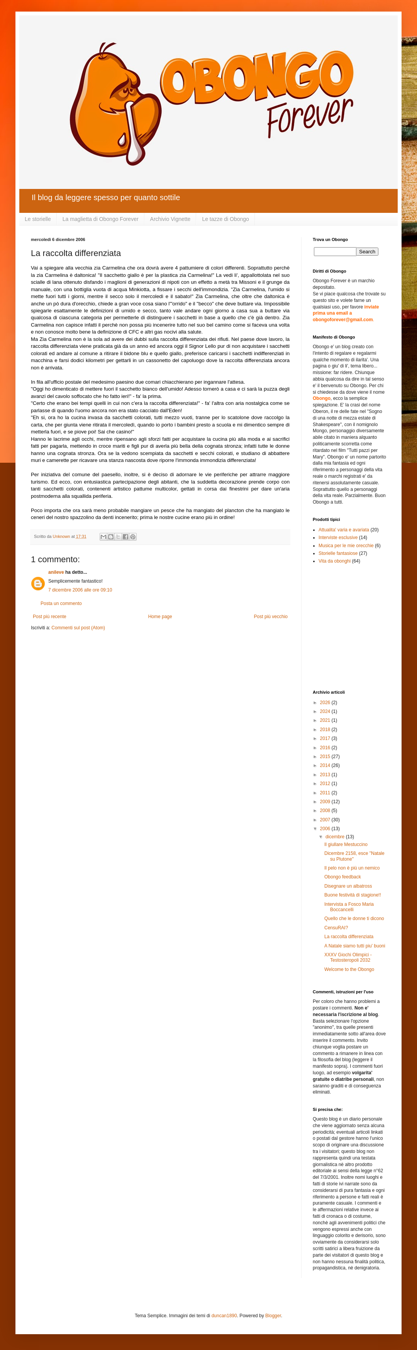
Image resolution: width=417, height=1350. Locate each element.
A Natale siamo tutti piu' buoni (354, 946)
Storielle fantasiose (338, 553)
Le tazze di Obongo (225, 219)
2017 (326, 738)
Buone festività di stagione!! (352, 895)
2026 (326, 702)
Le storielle (38, 219)
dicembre (335, 836)
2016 (326, 747)
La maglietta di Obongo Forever (101, 219)
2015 (326, 756)
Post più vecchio (271, 616)
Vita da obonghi (335, 561)
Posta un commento (61, 603)
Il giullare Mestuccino (346, 844)
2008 (326, 810)
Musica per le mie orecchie (346, 545)
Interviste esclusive (338, 537)
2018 (326, 729)
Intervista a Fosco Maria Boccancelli (349, 907)
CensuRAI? (336, 927)
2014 (326, 765)
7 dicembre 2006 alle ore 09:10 (80, 590)
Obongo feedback (342, 877)
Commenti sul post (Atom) (78, 627)
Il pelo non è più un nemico (352, 868)
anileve (56, 572)
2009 (326, 801)
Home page (160, 616)
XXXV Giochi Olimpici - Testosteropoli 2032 (348, 957)
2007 (326, 819)
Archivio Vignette (170, 219)
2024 (326, 711)
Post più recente (49, 616)
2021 (326, 720)
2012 (326, 783)
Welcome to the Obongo (349, 969)
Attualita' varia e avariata (344, 530)
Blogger (273, 1315)
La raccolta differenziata (348, 936)
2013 (326, 774)
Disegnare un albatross (348, 886)
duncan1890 (224, 1315)
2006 (326, 828)
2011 (326, 793)
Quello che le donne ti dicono (354, 918)
